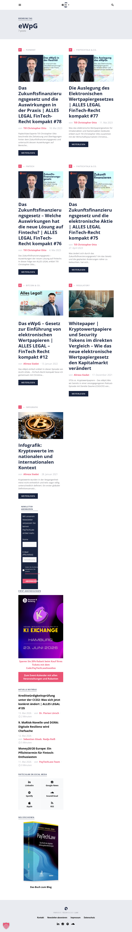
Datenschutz (89, 917)
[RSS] (52, 804)
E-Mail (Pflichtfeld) (28, 553)
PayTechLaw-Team (49, 761)
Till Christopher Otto (34, 128)
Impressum (76, 917)
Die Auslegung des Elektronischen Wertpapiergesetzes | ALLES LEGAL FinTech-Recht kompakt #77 (91, 102)
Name (25, 539)
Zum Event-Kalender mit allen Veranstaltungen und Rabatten (40, 677)
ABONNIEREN (31, 581)
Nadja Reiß (49, 739)
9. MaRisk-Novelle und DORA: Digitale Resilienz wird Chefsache (38, 727)
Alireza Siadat (31, 363)
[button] (67, 5)
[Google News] (52, 783)
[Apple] (29, 804)
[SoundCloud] (52, 794)
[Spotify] (29, 794)
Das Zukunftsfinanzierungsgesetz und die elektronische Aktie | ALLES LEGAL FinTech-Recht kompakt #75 (91, 221)
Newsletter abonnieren (57, 917)
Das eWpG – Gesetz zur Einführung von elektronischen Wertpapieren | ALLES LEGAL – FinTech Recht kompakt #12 (39, 340)
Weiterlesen (28, 153)
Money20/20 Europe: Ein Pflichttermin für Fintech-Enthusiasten (36, 753)
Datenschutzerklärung (32, 573)
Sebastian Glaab (32, 739)
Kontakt (40, 917)
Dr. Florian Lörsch (49, 713)
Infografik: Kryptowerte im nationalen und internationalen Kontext (36, 456)
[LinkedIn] (29, 783)
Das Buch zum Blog (41, 887)
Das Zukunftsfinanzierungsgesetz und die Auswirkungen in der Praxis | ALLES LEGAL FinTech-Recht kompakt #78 (40, 104)
